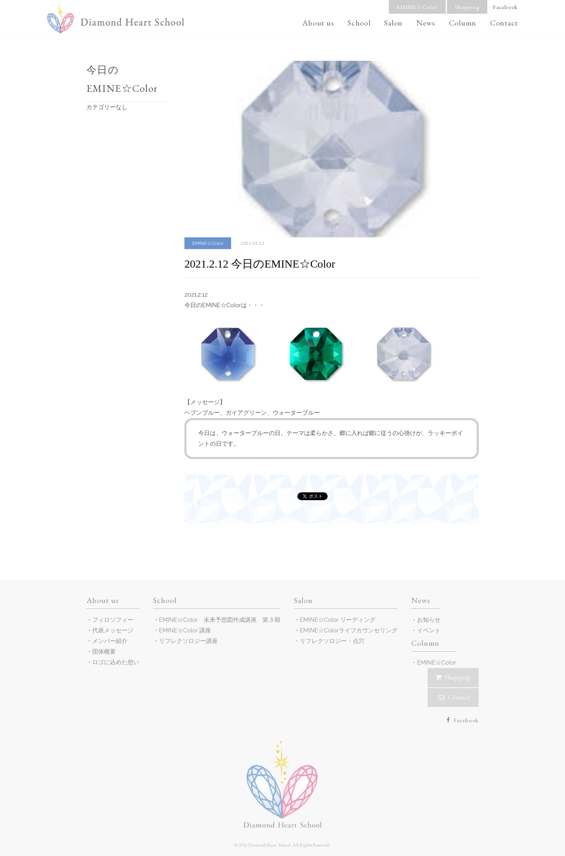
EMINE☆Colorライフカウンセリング (348, 630)
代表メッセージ (112, 630)
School (359, 23)
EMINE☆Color (417, 7)
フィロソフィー (112, 619)
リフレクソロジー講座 (188, 641)
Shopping (467, 7)
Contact (504, 23)
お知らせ (429, 619)
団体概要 (104, 651)
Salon (393, 23)
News (425, 23)
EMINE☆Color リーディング (337, 619)
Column (463, 23)
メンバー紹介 (110, 641)
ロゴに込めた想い (115, 662)
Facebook (505, 7)
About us (318, 23)
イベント (429, 630)
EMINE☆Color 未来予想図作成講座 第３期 (219, 619)
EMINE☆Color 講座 (185, 630)
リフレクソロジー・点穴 (332, 641)
